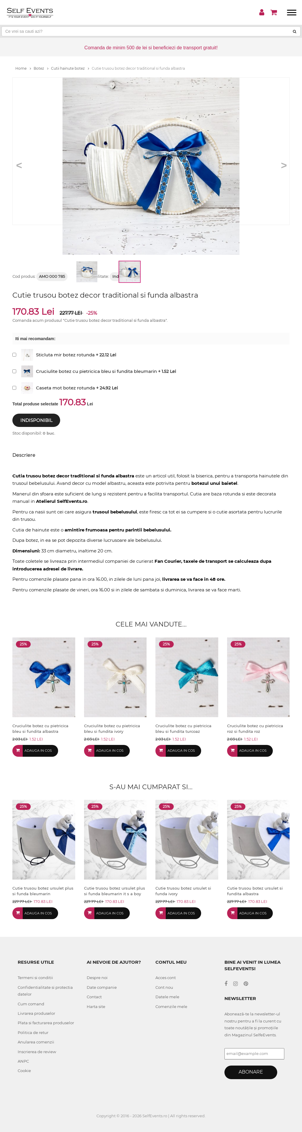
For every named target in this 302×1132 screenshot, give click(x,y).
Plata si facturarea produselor (46, 1022)
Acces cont (165, 977)
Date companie (102, 987)
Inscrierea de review (37, 1051)
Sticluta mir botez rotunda (65, 355)
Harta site (96, 1006)
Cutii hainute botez (70, 68)
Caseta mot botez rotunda (65, 388)
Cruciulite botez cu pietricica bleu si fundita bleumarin (96, 371)
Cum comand (31, 1003)
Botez (41, 68)
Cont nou (164, 987)
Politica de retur (33, 1032)
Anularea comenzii (36, 1042)
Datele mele (167, 996)
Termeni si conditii (35, 977)
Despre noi (97, 977)
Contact (94, 996)
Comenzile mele (171, 1006)
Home (23, 68)
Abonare (251, 1072)
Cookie (24, 1070)
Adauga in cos (38, 750)
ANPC (23, 1061)
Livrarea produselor (36, 1013)
